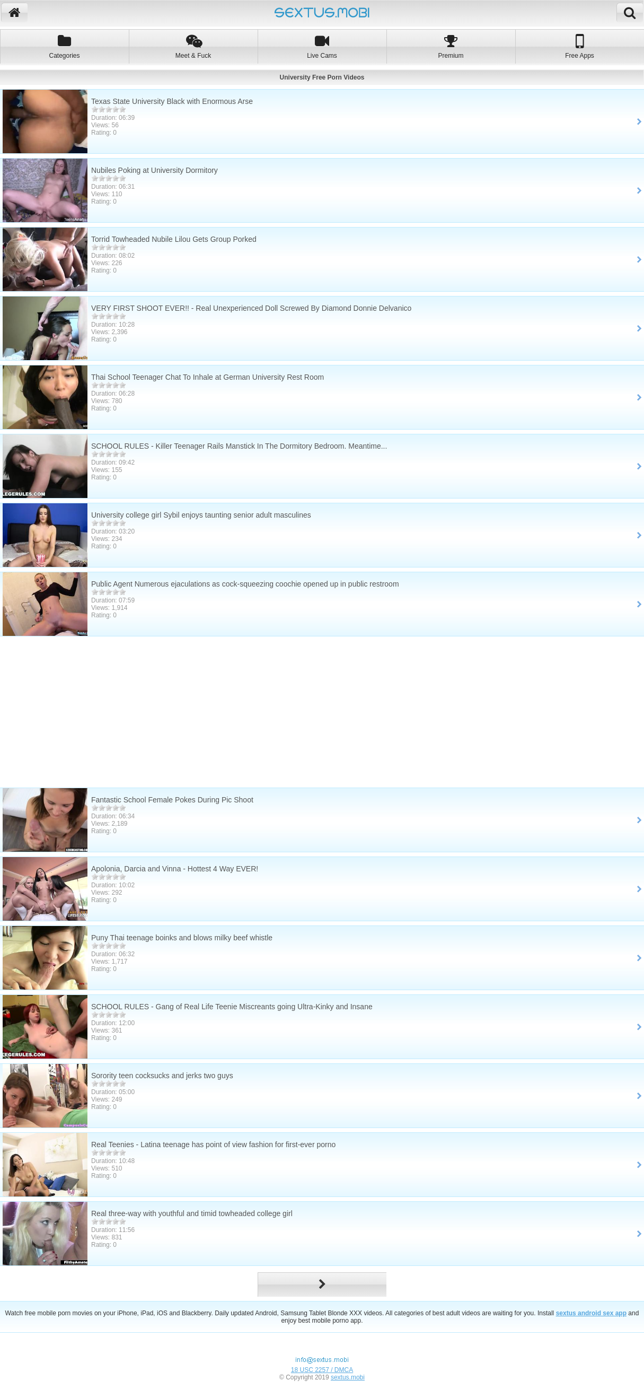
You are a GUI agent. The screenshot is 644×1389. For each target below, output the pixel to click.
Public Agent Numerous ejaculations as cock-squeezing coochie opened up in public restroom (245, 584)
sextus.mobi (348, 1377)
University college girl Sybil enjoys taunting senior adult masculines (201, 515)
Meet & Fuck (193, 46)
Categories (64, 46)
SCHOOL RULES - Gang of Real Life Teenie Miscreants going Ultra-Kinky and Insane (232, 1006)
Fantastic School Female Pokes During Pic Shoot (172, 800)
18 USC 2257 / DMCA (322, 1370)
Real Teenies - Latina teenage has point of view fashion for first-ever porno (213, 1144)
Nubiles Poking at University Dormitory (154, 170)
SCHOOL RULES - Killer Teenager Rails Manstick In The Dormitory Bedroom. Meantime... (239, 446)
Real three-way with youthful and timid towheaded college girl (192, 1213)
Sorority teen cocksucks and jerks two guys (162, 1075)
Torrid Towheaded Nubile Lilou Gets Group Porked (174, 239)
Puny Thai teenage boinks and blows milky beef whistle (181, 937)
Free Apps (579, 46)
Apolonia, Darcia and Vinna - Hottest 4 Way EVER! (174, 868)
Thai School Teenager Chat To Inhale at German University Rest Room (207, 377)
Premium (450, 46)
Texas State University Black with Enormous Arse (172, 101)
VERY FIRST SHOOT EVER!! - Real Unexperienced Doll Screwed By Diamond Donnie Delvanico (251, 308)
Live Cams (322, 46)
